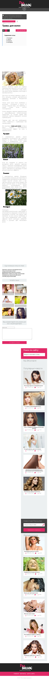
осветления (22, 178)
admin (4, 23)
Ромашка (9, 40)
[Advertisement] (14, 58)
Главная (16, 673)
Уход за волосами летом (8, 271)
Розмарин (9, 38)
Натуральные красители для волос (11, 275)
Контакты (23, 673)
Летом (4, 103)
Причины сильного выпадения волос (12, 269)
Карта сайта (31, 673)
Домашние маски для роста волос (11, 272)
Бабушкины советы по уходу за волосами (13, 273)
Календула (10, 42)
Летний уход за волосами (9, 276)
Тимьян (9, 39)
